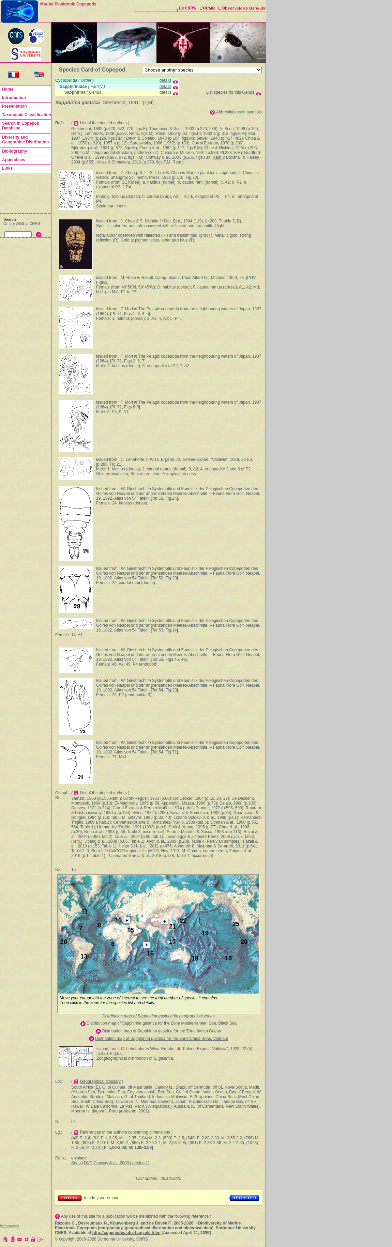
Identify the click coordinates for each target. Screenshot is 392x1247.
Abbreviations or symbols (239, 112)
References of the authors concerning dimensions (125, 1132)
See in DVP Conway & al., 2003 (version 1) (110, 1162)
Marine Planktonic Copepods (68, 4)
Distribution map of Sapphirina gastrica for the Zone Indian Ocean (161, 1031)
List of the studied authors (103, 123)
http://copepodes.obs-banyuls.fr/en (126, 1232)
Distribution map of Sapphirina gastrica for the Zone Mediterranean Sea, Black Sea (162, 1023)
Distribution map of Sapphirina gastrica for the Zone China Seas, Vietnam (161, 1038)
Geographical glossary (100, 1081)
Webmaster (9, 1226)
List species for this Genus (230, 92)
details (165, 80)
